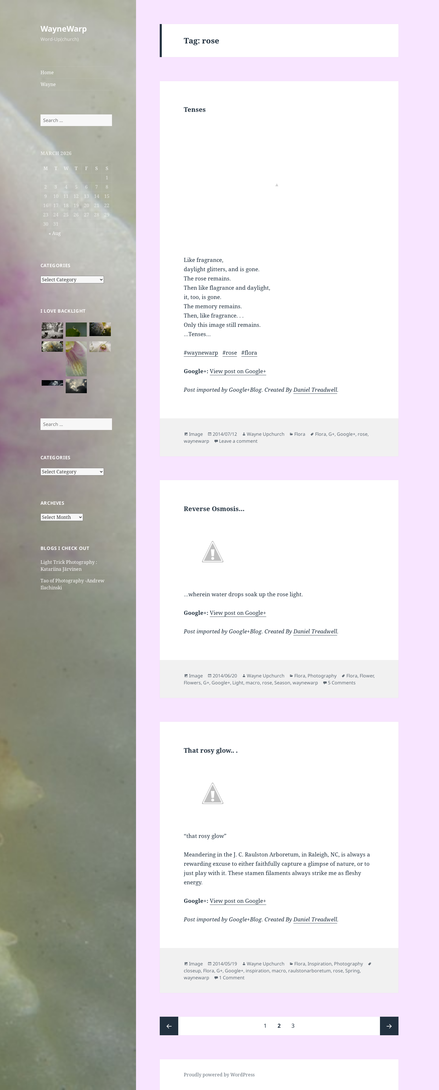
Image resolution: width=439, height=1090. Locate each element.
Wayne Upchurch (265, 434)
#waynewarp (201, 352)
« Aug (55, 233)
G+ (331, 434)
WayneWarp (64, 28)
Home (47, 72)
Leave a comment (238, 441)
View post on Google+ (238, 371)
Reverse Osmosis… (214, 508)
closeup (192, 970)
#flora (249, 352)
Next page (389, 1026)
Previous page (169, 1026)
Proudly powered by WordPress (219, 1074)
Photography (322, 675)
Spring (352, 970)
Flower (367, 675)
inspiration (257, 970)
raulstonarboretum (309, 970)
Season (282, 682)
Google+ (346, 434)
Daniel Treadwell (315, 389)
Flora (299, 434)
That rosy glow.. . (211, 750)
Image (196, 434)
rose (363, 434)
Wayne (48, 84)
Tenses (195, 109)
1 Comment (232, 977)
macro (253, 682)
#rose (230, 352)
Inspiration (320, 963)
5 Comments (342, 682)
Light (237, 682)
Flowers (192, 682)
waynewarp (196, 441)
